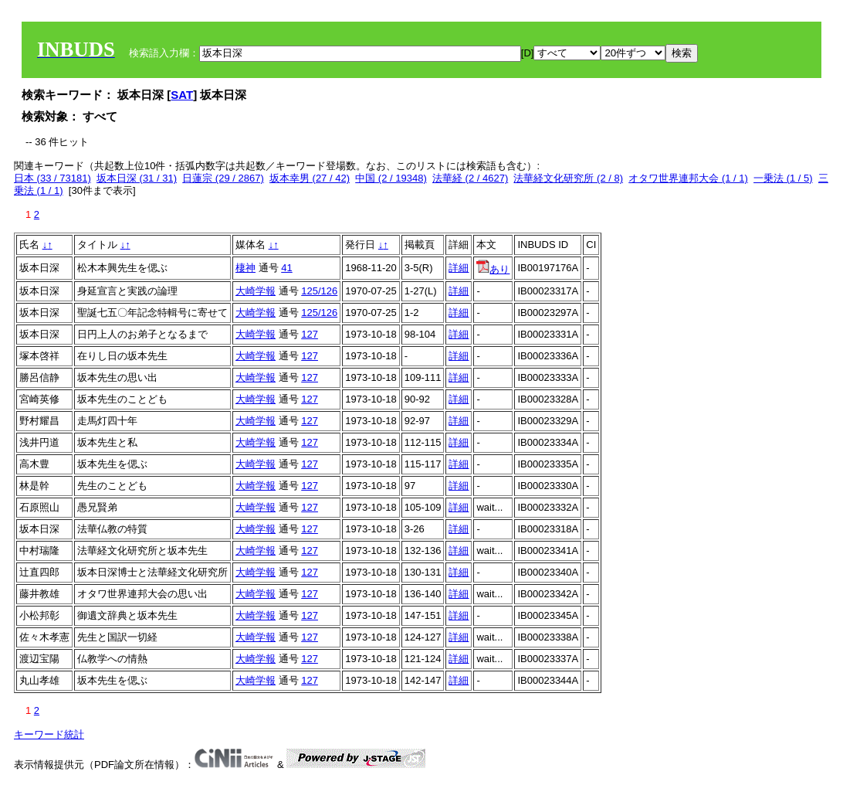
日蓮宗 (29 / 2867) (223, 178)
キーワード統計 (49, 734)
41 (286, 268)
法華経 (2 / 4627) (470, 178)
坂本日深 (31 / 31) (136, 178)
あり (493, 269)
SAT (182, 94)
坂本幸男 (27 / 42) (309, 178)
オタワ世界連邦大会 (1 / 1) (688, 178)
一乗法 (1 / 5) (783, 178)
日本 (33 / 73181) (52, 178)
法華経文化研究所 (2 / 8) (568, 178)
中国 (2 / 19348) (391, 178)
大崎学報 (255, 291)
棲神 (245, 268)
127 (309, 334)
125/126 (319, 291)
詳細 (459, 268)
